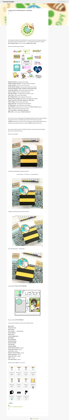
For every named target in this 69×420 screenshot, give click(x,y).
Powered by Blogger (34, 418)
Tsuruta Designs (8, 1)
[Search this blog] (63, 2)
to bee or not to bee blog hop (17, 406)
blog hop (9, 406)
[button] (8, 13)
